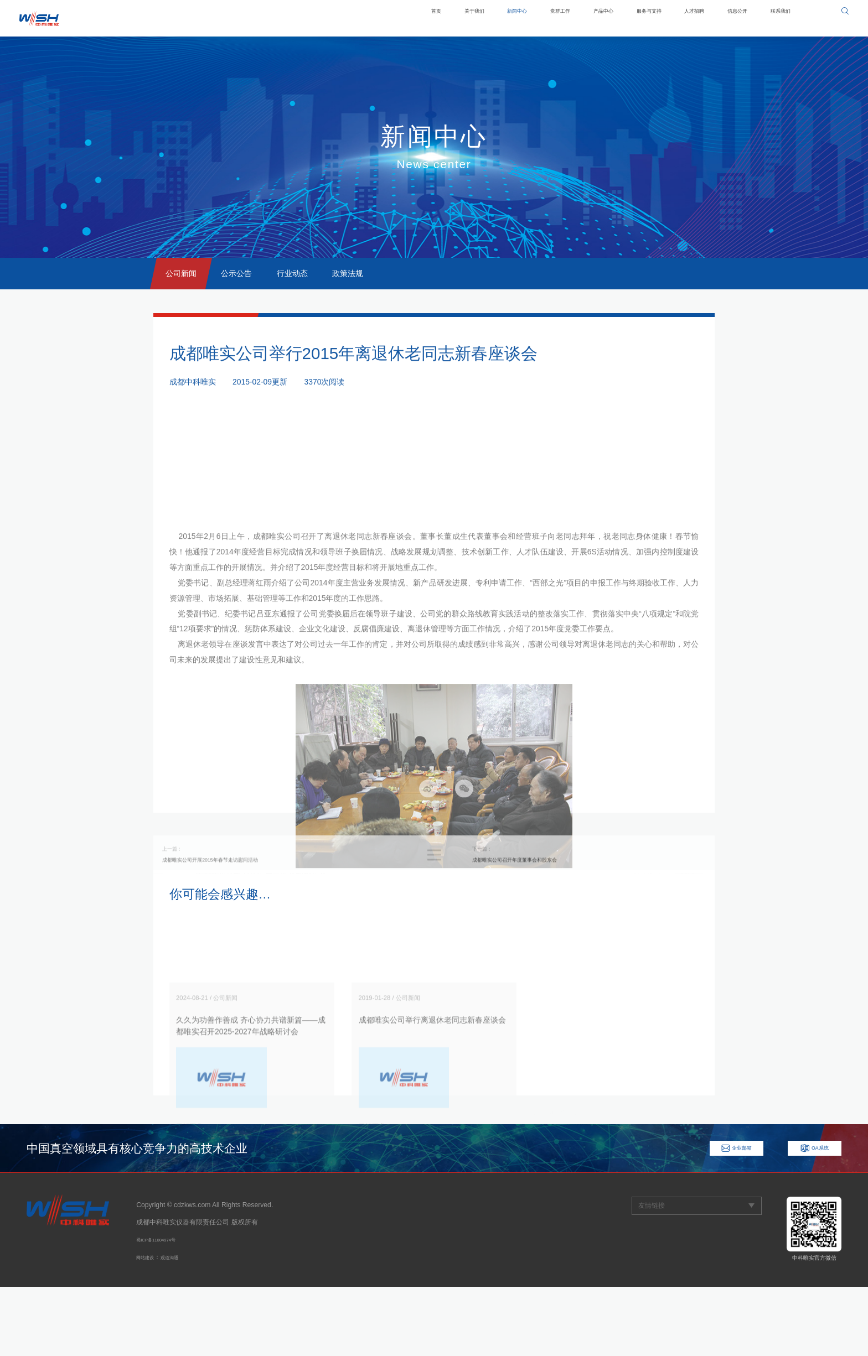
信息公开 (720, 18)
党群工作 (496, 18)
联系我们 (775, 18)
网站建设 (149, 1326)
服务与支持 (609, 18)
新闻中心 (442, 18)
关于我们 (388, 18)
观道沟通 (182, 1326)
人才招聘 (666, 18)
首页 (342, 18)
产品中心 (550, 18)
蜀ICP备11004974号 (166, 1308)
